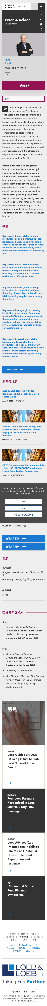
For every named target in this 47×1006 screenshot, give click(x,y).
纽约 (7, 59)
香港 (35, 939)
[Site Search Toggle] (34, 6)
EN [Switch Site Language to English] (19, 7)
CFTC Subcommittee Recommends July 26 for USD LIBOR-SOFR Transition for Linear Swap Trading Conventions (23, 468)
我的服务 (23, 85)
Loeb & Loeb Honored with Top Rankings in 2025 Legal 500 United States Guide (20, 393)
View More (14, 369)
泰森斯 (14, 939)
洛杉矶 (13, 933)
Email (8, 62)
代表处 (25, 939)
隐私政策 (36, 947)
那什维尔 (10, 936)
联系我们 (23, 947)
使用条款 (17, 950)
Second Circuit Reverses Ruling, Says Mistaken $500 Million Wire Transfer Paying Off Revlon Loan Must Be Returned (21, 431)
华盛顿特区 (24, 936)
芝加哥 (33, 933)
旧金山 (37, 936)
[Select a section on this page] (23, 98)
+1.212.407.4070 (18, 67)
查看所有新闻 (16, 538)
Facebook (26, 944)
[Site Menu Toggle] (41, 6)
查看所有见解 (16, 546)
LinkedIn (13, 944)
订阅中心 (30, 950)
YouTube (10, 947)
